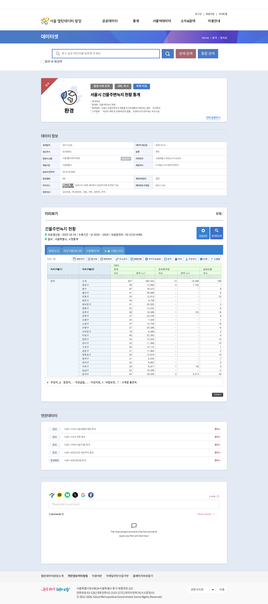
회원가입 (210, 14)
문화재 (97, 192)
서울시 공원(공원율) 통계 (75, 460)
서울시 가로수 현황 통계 (74, 437)
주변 (90, 192)
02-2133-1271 (115, 592)
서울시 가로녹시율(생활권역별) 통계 (79, 429)
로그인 (198, 14)
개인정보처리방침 (78, 576)
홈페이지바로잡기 (143, 576)
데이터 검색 (168, 53)
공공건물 (66, 192)
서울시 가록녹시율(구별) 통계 (77, 445)
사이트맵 (222, 14)
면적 (103, 192)
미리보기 (134, 214)
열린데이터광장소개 (52, 576)
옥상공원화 (76, 192)
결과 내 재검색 (53, 61)
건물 (85, 192)
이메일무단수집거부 (117, 576)
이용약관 (97, 576)
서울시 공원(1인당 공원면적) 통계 (78, 453)
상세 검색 (185, 54)
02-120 (91, 592)
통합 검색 (208, 54)
